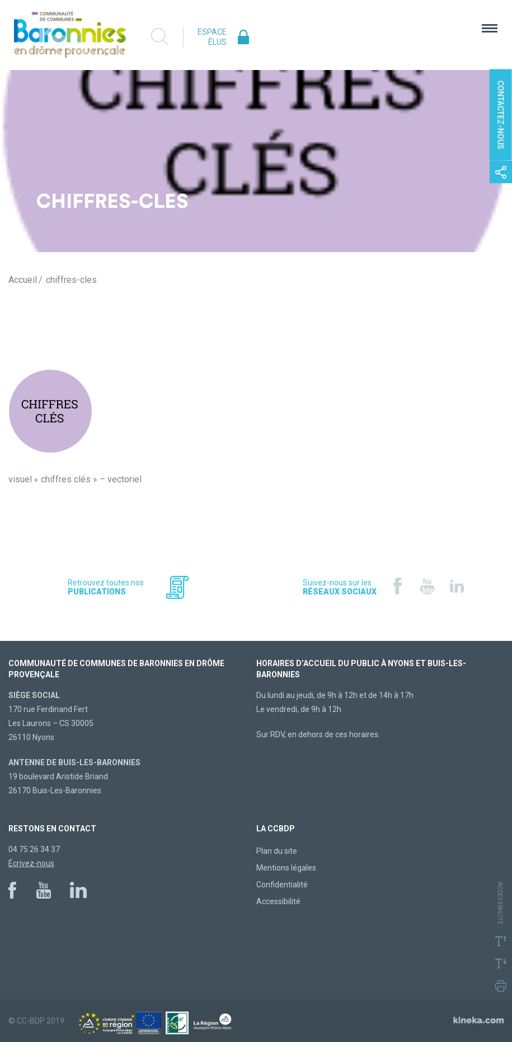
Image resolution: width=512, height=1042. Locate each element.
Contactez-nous (500, 115)
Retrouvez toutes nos (106, 587)
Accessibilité (278, 901)
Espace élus (212, 36)
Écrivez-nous (31, 863)
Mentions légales (286, 867)
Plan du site (276, 850)
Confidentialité (282, 884)
